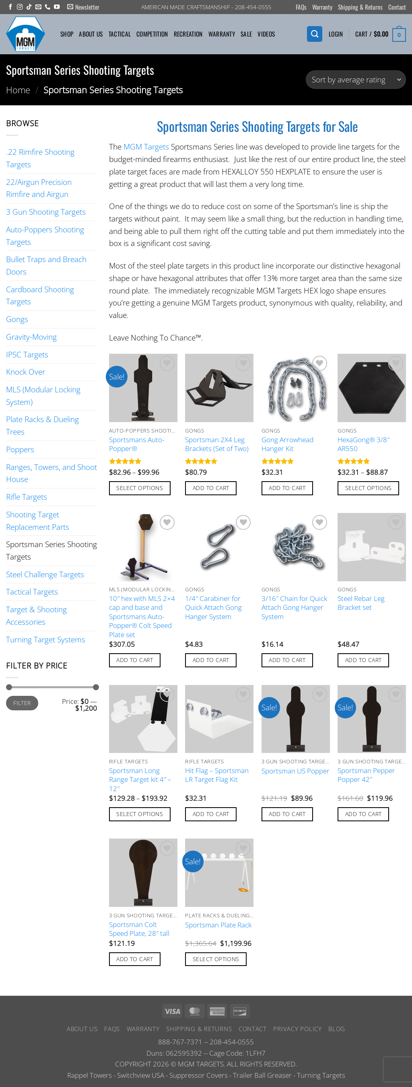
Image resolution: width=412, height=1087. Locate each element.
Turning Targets (321, 1075)
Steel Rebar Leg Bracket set (361, 603)
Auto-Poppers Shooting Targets (45, 235)
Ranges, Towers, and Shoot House (51, 473)
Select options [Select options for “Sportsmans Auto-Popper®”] (139, 488)
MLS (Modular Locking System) (43, 395)
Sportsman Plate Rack (218, 925)
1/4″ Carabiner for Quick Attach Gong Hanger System (213, 607)
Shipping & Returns (360, 6)
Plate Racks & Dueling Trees (42, 425)
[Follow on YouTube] (57, 7)
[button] (83, 7)
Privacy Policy (297, 1029)
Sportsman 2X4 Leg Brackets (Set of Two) (217, 444)
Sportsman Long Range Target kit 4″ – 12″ (140, 779)
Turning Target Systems (45, 639)
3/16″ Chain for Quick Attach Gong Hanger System (294, 607)
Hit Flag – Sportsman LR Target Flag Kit (217, 775)
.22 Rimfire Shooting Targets (40, 158)
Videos (266, 33)
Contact (397, 6)
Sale (246, 33)
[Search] (314, 34)
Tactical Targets (32, 591)
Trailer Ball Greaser (262, 1075)
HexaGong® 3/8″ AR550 (363, 444)
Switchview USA (140, 1075)
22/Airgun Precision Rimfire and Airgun (39, 188)
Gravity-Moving (31, 336)
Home (18, 90)
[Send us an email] (38, 7)
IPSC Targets (27, 354)
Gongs (17, 319)
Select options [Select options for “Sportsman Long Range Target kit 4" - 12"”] (139, 814)
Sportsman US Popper (296, 771)
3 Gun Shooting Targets (46, 211)
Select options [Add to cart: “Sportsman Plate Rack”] (216, 959)
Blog (336, 1029)
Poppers (20, 449)
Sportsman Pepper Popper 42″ (366, 775)
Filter (22, 703)
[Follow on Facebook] (10, 7)
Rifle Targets (26, 496)
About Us (91, 33)
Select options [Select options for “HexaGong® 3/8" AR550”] (368, 488)
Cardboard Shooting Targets (40, 295)
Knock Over (25, 371)
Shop (66, 33)
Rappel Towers (89, 1075)
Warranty (322, 6)
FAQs (301, 6)
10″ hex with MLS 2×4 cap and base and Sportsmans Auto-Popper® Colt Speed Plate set (142, 616)
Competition (152, 33)
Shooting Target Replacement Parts (37, 520)
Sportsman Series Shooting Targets (51, 550)
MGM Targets (146, 146)
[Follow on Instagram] (20, 7)
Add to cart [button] (211, 488)
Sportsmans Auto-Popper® (136, 444)
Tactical (120, 33)
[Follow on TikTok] (29, 7)
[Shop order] (356, 79)
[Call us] (47, 7)
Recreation (188, 33)
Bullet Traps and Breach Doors (46, 265)
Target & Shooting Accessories (36, 615)
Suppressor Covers (198, 1075)
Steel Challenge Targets (45, 574)
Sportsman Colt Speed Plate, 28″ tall (139, 929)
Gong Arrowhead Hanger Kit (287, 444)
